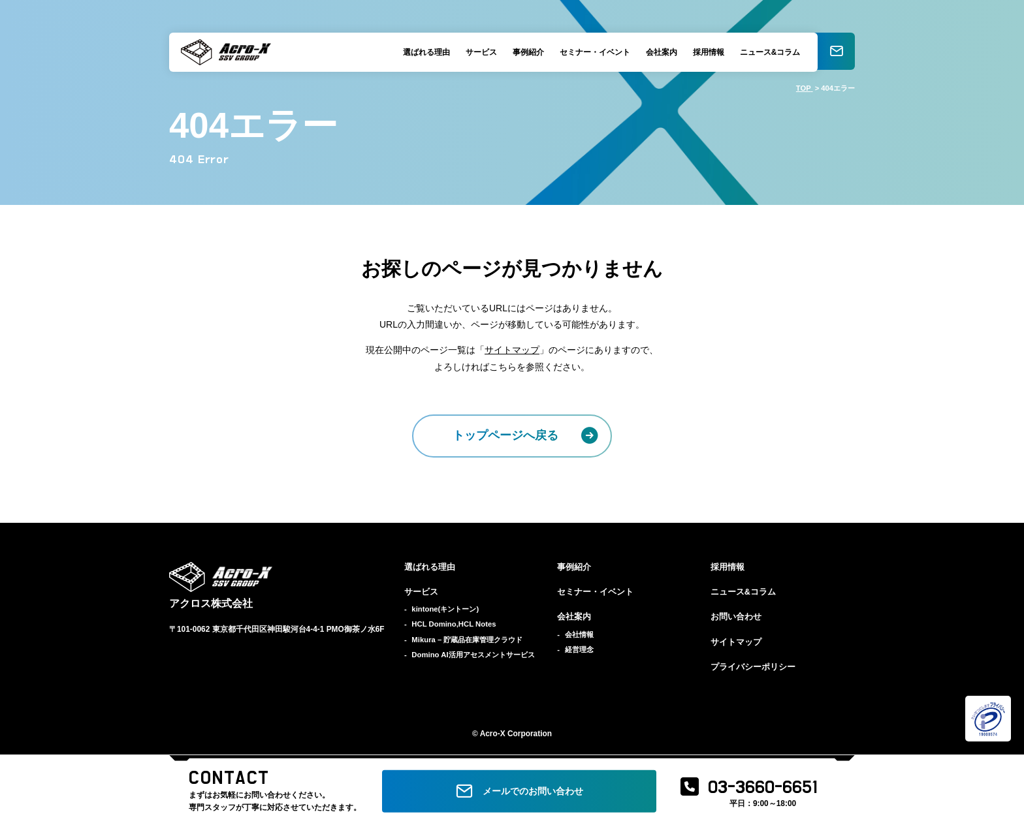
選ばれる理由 (423, 52)
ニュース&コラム (767, 52)
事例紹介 (525, 52)
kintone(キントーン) (445, 609)
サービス (478, 52)
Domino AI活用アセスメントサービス (472, 655)
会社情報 (579, 634)
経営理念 (579, 649)
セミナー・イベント (592, 52)
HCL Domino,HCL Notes (453, 624)
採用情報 (706, 52)
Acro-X (492, 733)
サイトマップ (512, 350)
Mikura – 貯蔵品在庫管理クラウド (466, 640)
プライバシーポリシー (753, 667)
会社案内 (659, 52)
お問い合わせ (736, 616)
